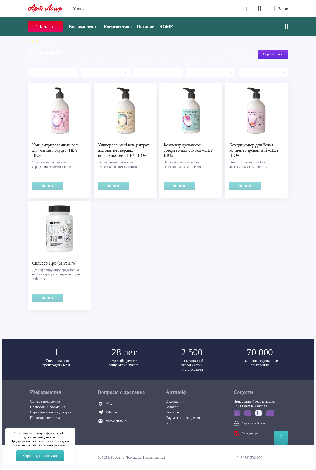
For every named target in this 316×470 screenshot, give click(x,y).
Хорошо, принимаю (40, 455)
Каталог (172, 407)
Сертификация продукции (50, 412)
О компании (175, 401)
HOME (166, 26)
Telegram (112, 412)
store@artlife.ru (117, 421)
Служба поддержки (45, 401)
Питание (145, 26)
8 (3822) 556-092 (249, 457)
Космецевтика (118, 26)
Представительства (45, 418)
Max (109, 403)
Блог (169, 423)
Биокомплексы (84, 26)
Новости (172, 412)
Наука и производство (183, 418)
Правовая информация (47, 407)
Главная (34, 41)
